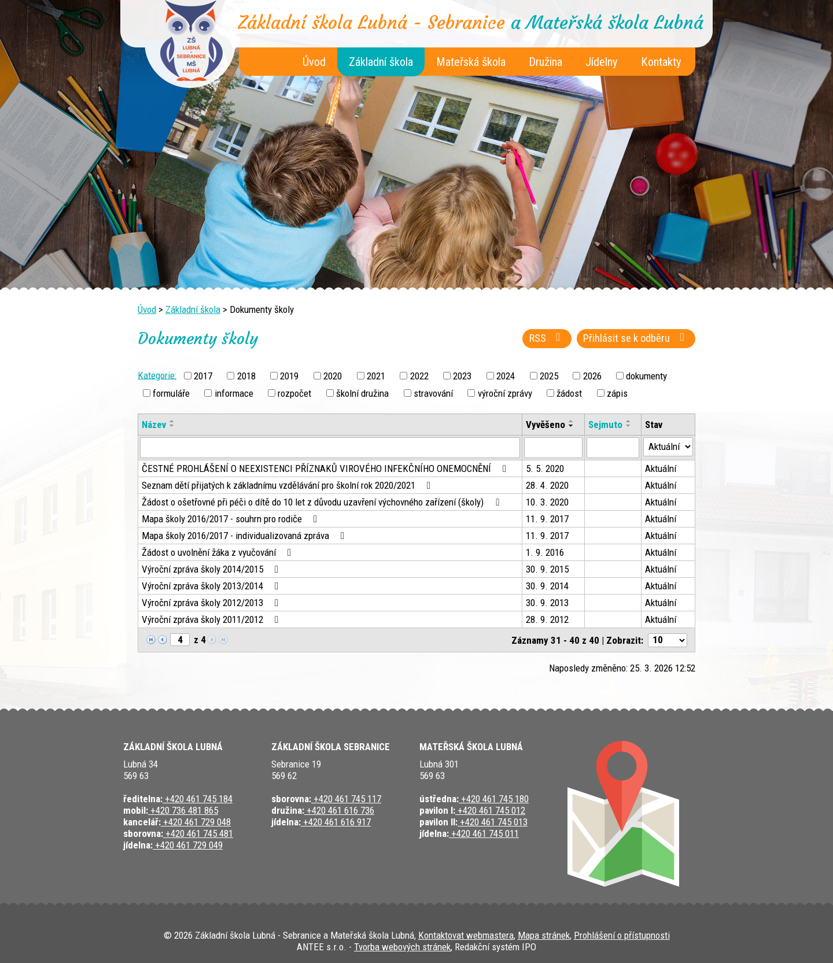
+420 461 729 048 (196, 822)
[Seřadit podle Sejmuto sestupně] (628, 425)
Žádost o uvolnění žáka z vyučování (219, 552)
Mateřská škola (471, 62)
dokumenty (646, 376)
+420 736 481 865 (183, 810)
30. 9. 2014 (547, 586)
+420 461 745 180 (494, 799)
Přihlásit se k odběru (636, 338)
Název (154, 424)
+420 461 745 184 (198, 799)
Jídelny (601, 62)
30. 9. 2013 (547, 602)
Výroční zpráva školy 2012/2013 (212, 602)
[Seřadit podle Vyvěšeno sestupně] (571, 425)
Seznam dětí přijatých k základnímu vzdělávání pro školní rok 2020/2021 (288, 485)
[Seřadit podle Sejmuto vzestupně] (628, 421)
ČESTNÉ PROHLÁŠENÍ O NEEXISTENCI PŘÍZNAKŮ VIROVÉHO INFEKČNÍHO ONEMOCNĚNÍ (326, 468)
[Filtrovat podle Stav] (668, 446)
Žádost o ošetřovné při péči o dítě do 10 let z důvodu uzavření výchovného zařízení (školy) (322, 502)
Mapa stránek (544, 935)
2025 (549, 376)
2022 (419, 376)
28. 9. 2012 (547, 619)
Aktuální (660, 468)
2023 (462, 376)
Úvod (314, 62)
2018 (246, 376)
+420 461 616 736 (339, 810)
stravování (433, 393)
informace (234, 393)
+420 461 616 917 (336, 822)
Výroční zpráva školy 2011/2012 (212, 619)
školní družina (362, 393)
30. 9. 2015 (547, 569)
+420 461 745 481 (198, 833)
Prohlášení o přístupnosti (622, 935)
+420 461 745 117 (346, 799)
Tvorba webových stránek (402, 947)
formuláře (171, 393)
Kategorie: (157, 375)
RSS (547, 338)
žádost (569, 393)
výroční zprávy (505, 393)
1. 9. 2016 (545, 552)
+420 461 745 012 (490, 810)
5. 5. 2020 (545, 468)
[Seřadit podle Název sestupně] (172, 425)
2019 (289, 376)
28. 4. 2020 (547, 485)
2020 (332, 376)
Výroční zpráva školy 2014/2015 (212, 569)
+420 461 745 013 (493, 822)
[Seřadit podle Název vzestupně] (172, 421)
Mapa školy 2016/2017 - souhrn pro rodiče (232, 519)
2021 (376, 376)
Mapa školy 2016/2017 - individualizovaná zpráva (245, 535)
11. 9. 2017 (547, 519)
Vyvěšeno (545, 424)
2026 (592, 376)
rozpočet (294, 393)
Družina (545, 62)
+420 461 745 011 (484, 833)
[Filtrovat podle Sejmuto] (613, 447)
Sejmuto (605, 424)
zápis (617, 393)
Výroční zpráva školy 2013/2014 (212, 586)
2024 (505, 376)
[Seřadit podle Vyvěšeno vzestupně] (571, 421)
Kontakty (661, 62)
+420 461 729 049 (188, 845)
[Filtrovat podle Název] (330, 447)
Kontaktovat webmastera (466, 935)
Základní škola (381, 62)
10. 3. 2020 (547, 502)
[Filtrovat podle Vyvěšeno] (553, 447)
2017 (203, 376)
